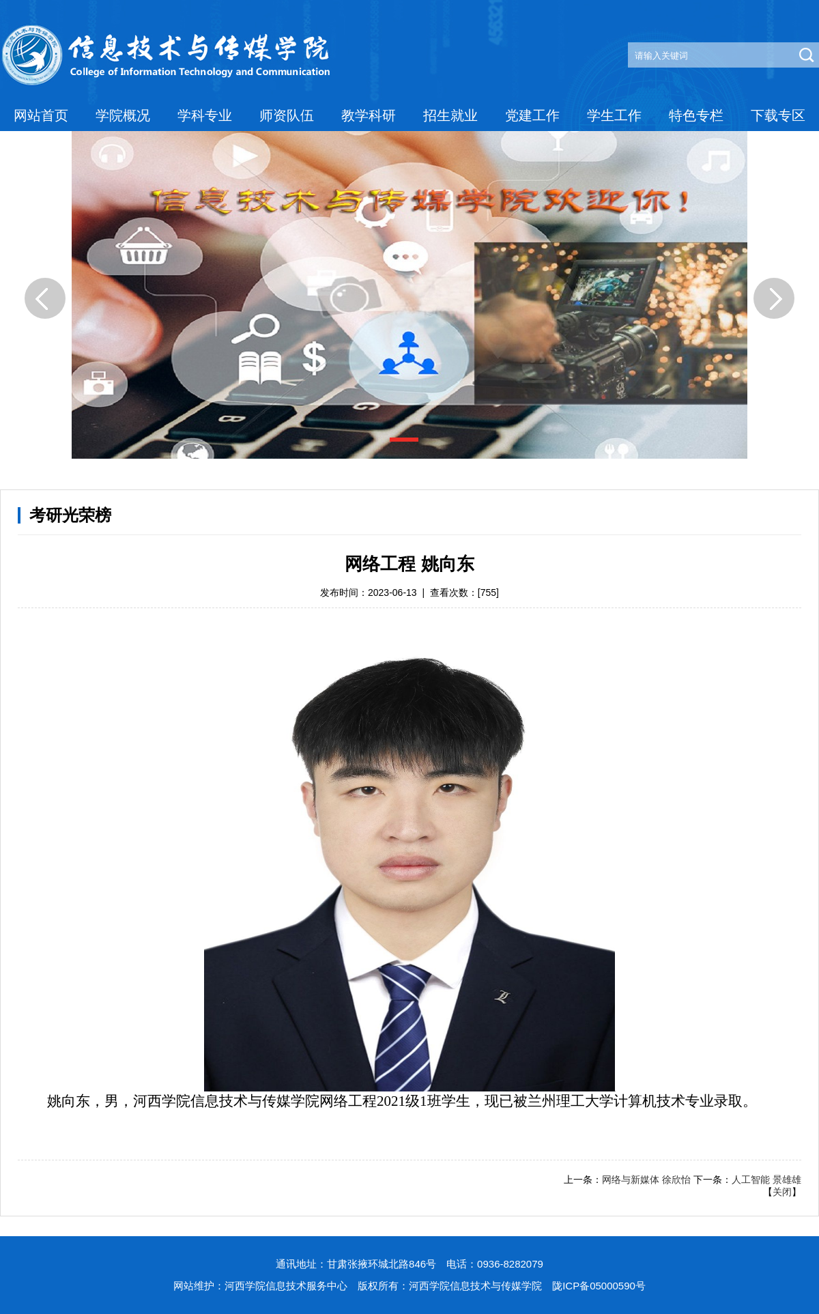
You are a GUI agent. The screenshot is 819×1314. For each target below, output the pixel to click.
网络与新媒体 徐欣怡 (646, 1179)
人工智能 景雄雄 (766, 1179)
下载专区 (778, 115)
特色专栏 (696, 115)
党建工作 (532, 115)
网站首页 (41, 115)
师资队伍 (286, 115)
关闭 (782, 1191)
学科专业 (204, 115)
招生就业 (450, 115)
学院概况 (123, 115)
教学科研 (368, 115)
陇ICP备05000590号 (599, 1285)
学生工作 (614, 115)
